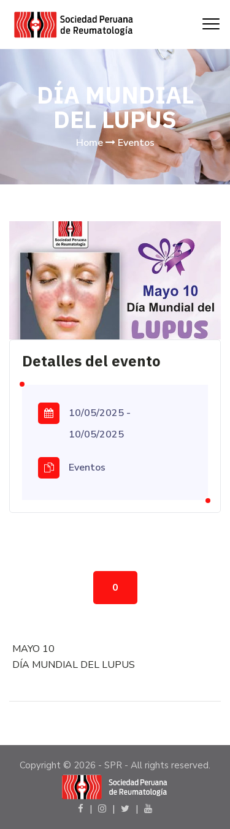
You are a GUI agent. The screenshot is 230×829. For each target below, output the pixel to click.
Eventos (136, 143)
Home (89, 143)
